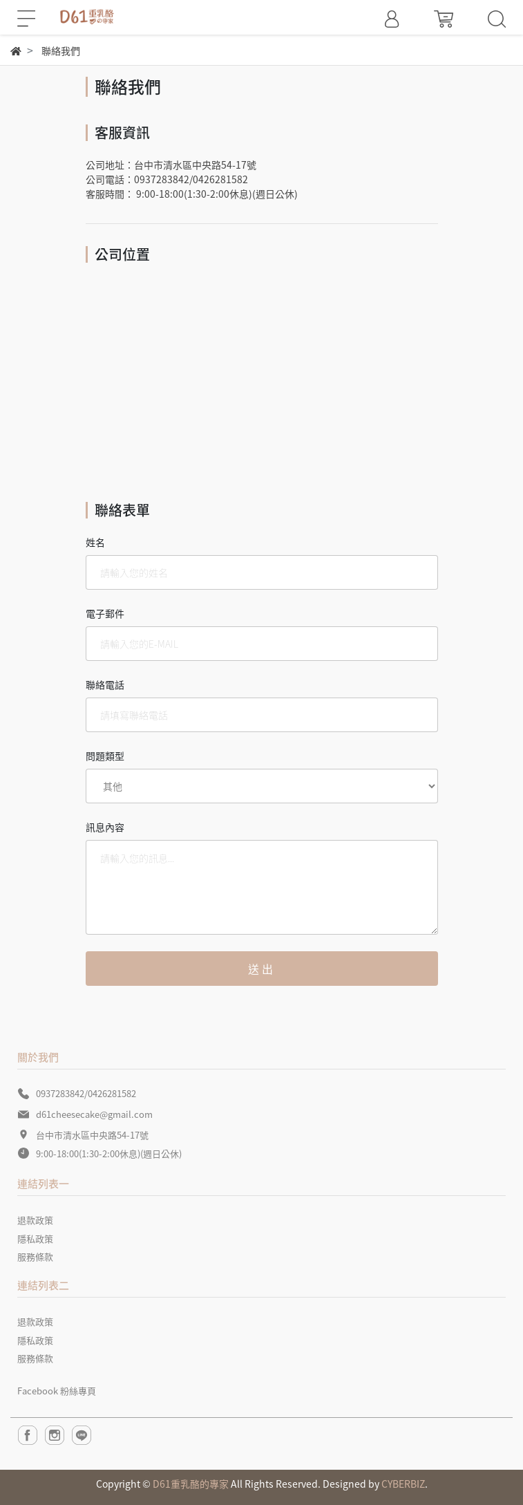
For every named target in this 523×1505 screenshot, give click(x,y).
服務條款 (35, 1256)
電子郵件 (105, 613)
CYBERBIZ (403, 1483)
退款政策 (35, 1219)
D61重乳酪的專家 (191, 1483)
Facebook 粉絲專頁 (56, 1390)
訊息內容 (105, 827)
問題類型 (105, 756)
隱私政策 (35, 1238)
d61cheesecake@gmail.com (94, 1114)
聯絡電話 (105, 684)
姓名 (95, 542)
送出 (262, 968)
